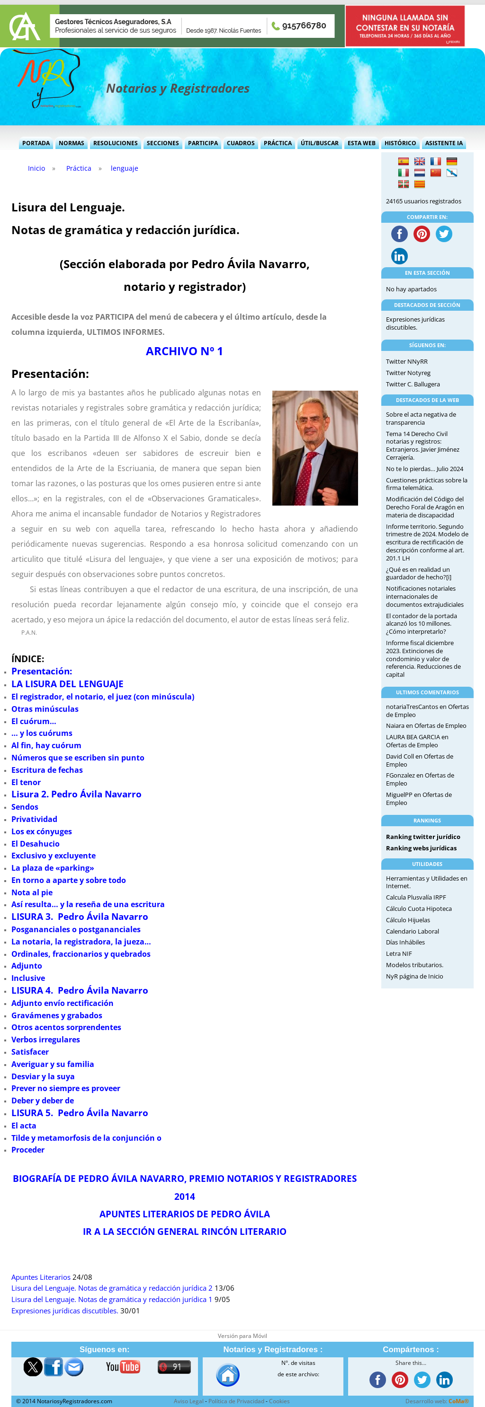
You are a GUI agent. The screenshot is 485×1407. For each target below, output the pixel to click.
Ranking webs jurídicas (421, 848)
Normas (71, 143)
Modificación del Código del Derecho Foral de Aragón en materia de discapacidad (425, 507)
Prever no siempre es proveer (65, 1088)
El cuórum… (33, 721)
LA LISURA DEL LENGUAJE (67, 684)
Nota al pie (32, 892)
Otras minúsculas (45, 709)
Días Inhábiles (405, 942)
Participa (203, 143)
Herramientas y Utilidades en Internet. (426, 882)
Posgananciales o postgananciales (76, 929)
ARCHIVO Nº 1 (185, 350)
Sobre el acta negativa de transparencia (421, 418)
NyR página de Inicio (414, 976)
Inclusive (28, 978)
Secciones (163, 143)
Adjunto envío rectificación (62, 1003)
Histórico (400, 143)
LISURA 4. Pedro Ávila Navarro (79, 990)
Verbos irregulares (45, 1039)
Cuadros (241, 143)
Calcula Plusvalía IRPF (416, 897)
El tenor (26, 782)
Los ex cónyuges (41, 831)
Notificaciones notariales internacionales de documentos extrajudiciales (425, 596)
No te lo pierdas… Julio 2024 (424, 468)
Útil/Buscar (320, 143)
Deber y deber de (42, 1100)
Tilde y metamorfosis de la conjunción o (86, 1138)
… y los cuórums (41, 733)
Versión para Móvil (242, 1336)
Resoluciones (115, 143)
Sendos (24, 807)
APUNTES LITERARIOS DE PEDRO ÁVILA (184, 1214)
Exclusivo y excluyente (53, 855)
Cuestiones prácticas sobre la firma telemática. (426, 484)
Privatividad (34, 819)
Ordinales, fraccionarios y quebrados (81, 954)
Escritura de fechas (47, 770)
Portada (36, 143)
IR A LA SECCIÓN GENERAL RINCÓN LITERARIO (185, 1231)
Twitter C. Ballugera (413, 384)
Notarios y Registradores (178, 87)
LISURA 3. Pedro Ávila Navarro (79, 916)
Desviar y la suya (43, 1076)
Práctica (278, 143)
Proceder (28, 1150)
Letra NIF (399, 953)
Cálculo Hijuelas (408, 920)
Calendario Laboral (412, 931)
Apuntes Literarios (41, 1277)
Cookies (279, 1401)
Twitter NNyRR (407, 361)
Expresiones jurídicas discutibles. (64, 1311)
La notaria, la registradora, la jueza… (81, 941)
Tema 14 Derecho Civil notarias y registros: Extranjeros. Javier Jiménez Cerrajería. (422, 445)
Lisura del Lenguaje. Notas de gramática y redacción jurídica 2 (112, 1288)
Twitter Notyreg (408, 372)
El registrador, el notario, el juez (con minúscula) (102, 696)
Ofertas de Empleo (440, 725)
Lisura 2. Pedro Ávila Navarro (76, 794)
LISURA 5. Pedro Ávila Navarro (79, 1113)
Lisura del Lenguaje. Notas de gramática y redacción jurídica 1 (112, 1299)
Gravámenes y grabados (56, 1015)
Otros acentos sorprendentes (66, 1027)
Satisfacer (30, 1052)
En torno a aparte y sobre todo (68, 880)
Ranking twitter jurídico (423, 836)
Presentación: (41, 671)
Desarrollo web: (437, 1401)
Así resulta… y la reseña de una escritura (88, 904)
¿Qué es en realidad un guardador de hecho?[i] (418, 573)
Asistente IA (444, 143)
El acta (23, 1125)
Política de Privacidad (236, 1401)
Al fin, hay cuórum (46, 745)
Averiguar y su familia (52, 1064)
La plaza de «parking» (52, 868)
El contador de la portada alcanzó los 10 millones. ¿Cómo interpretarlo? (421, 624)
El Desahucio (35, 844)
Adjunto (26, 966)
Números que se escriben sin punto (77, 757)
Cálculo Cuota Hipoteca (419, 908)
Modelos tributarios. (414, 965)
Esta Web (362, 143)
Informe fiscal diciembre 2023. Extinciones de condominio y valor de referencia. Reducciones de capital (423, 658)
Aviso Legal (189, 1401)
